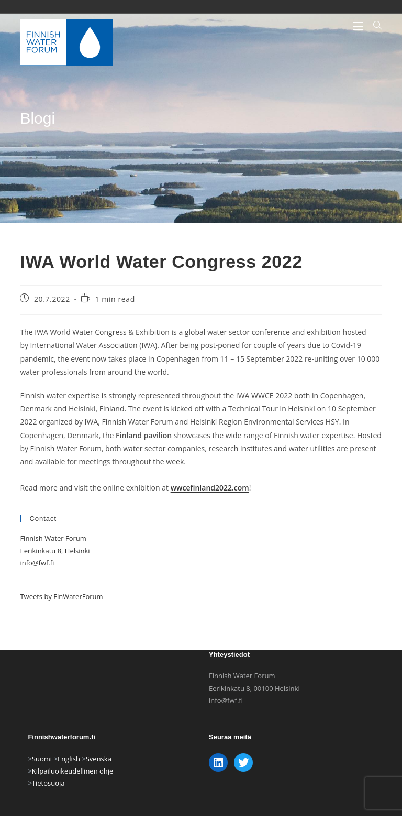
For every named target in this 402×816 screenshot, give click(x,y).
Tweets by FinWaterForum (61, 596)
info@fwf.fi (37, 563)
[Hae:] (373, 25)
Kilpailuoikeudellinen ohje (73, 784)
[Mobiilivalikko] (359, 25)
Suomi (42, 772)
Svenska (98, 772)
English (69, 772)
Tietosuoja (48, 797)
